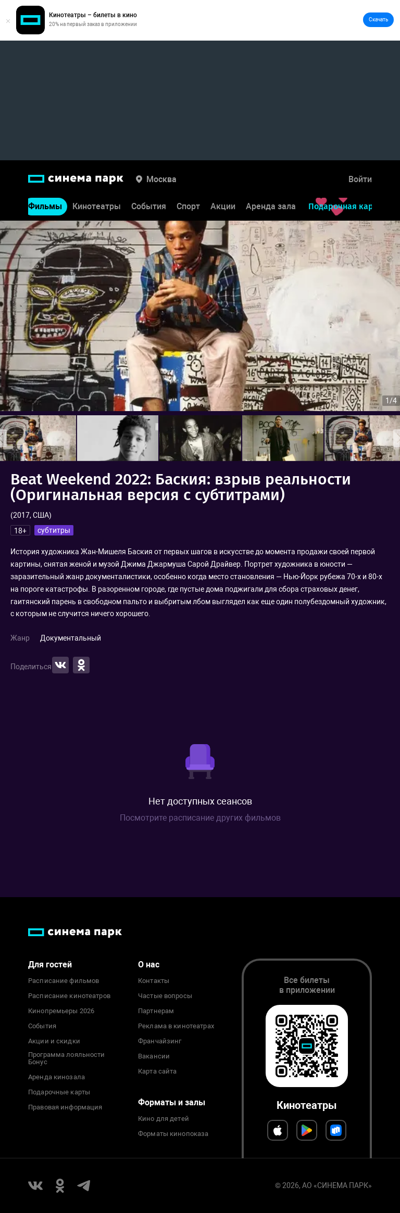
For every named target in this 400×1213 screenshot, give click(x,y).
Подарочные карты (59, 1092)
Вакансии (154, 1056)
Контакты (153, 981)
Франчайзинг (159, 1041)
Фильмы (45, 206)
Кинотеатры (96, 206)
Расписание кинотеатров (69, 996)
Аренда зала (271, 206)
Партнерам (156, 1011)
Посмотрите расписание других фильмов (200, 818)
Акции (222, 206)
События (148, 206)
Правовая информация (65, 1107)
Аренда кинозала (56, 1077)
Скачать (378, 19)
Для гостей (50, 964)
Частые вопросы (165, 996)
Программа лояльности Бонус (66, 1058)
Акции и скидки (54, 1041)
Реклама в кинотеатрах (176, 1026)
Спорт (188, 206)
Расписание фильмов (63, 981)
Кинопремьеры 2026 (61, 1011)
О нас (148, 964)
